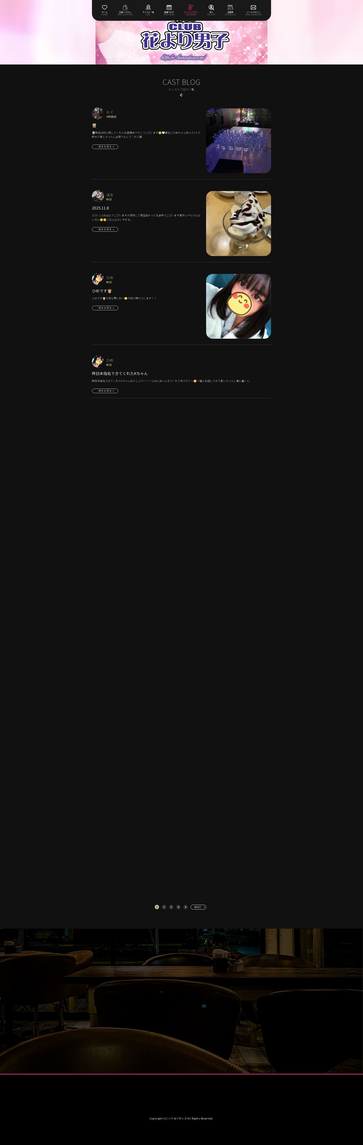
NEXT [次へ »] (197, 907)
